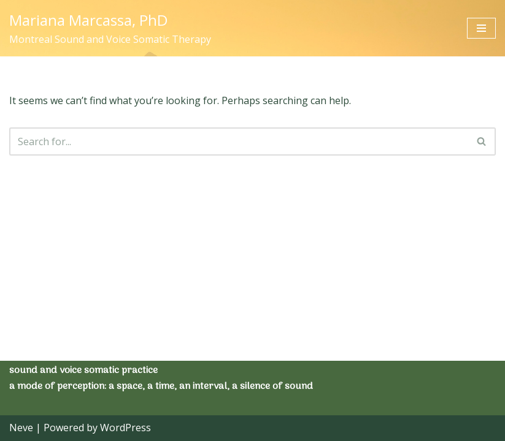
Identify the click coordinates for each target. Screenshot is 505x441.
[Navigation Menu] (481, 28)
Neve (21, 427)
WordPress (125, 427)
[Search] (238, 141)
